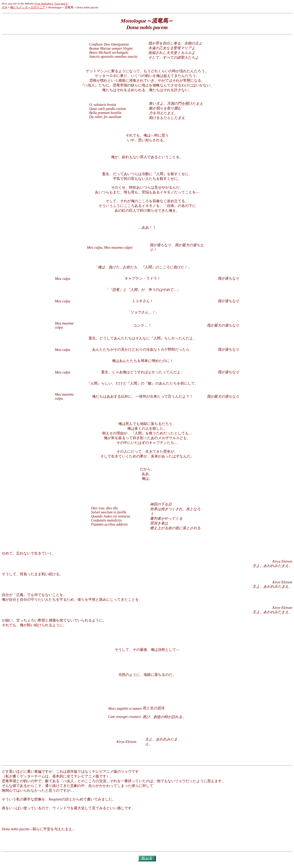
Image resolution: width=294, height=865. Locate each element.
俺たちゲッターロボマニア (27, 7)
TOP (4, 7)
